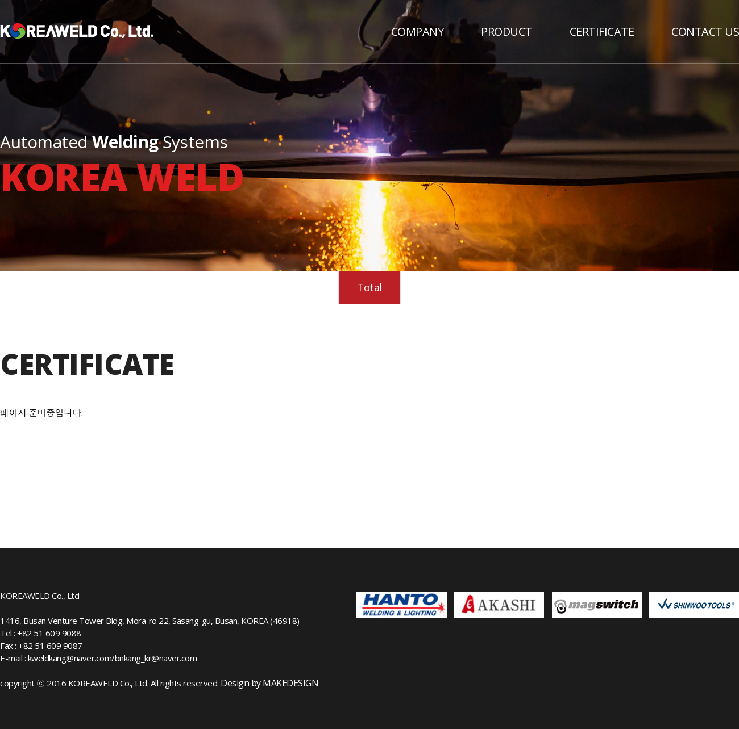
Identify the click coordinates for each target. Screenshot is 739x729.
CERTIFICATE (602, 31)
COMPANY (417, 31)
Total (369, 287)
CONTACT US (705, 31)
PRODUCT (506, 31)
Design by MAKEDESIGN (269, 683)
